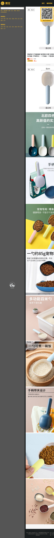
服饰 (2, 20)
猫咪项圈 (5, 10)
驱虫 (2, 10)
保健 (13, 18)
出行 (4, 28)
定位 (12, 10)
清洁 (10, 18)
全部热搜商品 (4, 12)
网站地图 (51, 534)
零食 (4, 18)
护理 (16, 18)
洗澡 (21, 18)
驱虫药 (18, 10)
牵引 (4, 20)
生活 (19, 18)
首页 (43, 3)
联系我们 (53, 534)
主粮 (2, 18)
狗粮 (15, 10)
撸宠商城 (49, 3)
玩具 (7, 18)
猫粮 (9, 10)
